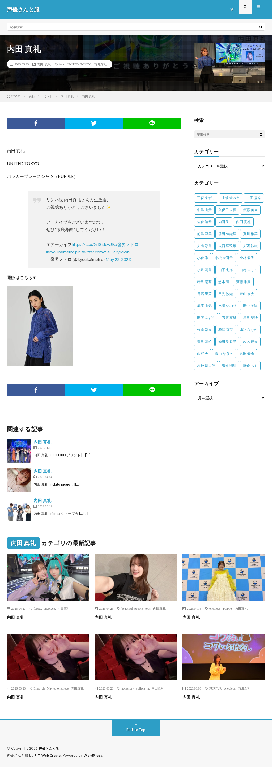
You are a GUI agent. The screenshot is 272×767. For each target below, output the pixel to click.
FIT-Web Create (49, 755)
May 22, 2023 (118, 259)
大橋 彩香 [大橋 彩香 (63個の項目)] (204, 246)
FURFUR (215, 688)
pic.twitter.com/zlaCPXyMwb (102, 251)
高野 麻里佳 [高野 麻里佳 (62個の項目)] (206, 365)
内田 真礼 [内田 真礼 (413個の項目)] (243, 222)
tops (62, 64)
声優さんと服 (49, 748)
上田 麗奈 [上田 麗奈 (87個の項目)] (253, 198)
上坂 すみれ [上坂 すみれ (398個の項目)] (231, 198)
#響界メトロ (127, 244)
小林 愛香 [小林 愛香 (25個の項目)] (247, 258)
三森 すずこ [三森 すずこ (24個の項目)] (206, 198)
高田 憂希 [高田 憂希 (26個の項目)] (247, 353)
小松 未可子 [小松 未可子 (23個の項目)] (224, 258)
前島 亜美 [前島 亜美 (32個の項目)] (204, 234)
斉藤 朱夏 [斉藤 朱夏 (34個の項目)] (243, 282)
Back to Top (136, 729)
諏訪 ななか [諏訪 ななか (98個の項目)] (249, 329)
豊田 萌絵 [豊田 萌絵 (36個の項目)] (204, 341)
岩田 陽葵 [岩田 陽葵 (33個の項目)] (204, 282)
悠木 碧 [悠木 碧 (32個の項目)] (224, 282)
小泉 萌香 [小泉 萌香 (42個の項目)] (204, 270)
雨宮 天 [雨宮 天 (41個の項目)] (202, 353)
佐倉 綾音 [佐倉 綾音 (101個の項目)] (204, 222)
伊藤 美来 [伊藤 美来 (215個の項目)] (250, 210)
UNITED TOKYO (79, 64)
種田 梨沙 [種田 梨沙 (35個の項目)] (250, 317)
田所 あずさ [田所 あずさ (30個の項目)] (206, 317)
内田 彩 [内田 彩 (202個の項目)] (224, 222)
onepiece (49, 608)
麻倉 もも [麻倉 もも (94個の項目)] (250, 365)
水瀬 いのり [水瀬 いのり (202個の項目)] (227, 305)
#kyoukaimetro (60, 251)
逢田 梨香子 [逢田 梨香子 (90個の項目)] (227, 341)
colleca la (142, 688)
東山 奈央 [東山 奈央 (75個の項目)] (247, 294)
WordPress (96, 755)
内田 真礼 (44, 64)
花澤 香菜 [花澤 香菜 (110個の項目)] (225, 329)
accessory (127, 688)
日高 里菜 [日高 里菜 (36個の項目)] (204, 294)
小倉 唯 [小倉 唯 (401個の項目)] (202, 258)
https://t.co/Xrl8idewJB (93, 244)
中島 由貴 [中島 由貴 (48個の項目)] (204, 210)
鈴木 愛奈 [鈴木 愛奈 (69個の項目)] (250, 341)
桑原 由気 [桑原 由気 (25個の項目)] (204, 305)
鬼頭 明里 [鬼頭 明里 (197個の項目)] (229, 365)
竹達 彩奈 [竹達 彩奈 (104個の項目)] (204, 329)
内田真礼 (100, 64)
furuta (37, 608)
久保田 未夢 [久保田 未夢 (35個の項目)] (227, 210)
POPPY (227, 608)
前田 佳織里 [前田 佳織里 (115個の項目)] (227, 234)
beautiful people (132, 608)
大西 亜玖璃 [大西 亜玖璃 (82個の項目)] (227, 246)
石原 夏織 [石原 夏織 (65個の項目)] (229, 317)
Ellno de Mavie (44, 688)
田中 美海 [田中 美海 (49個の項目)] (250, 305)
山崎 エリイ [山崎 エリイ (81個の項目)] (249, 270)
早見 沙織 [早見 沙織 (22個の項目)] (225, 294)
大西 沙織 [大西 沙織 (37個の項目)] (250, 246)
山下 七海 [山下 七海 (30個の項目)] (225, 270)
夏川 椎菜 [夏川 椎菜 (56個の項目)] (250, 234)
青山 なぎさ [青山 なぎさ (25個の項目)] (224, 353)
